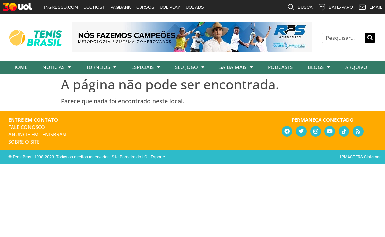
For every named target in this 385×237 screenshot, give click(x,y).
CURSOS (145, 7)
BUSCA (300, 7)
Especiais (145, 67)
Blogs (319, 67)
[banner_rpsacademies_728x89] (192, 49)
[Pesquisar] (370, 38)
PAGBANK (120, 7)
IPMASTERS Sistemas (361, 156)
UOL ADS (195, 7)
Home (20, 67)
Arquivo (356, 67)
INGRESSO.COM (61, 7)
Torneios (101, 67)
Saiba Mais (236, 67)
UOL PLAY (170, 7)
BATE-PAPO (335, 7)
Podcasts (280, 67)
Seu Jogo (189, 67)
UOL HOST (94, 7)
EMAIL (370, 7)
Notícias (56, 67)
